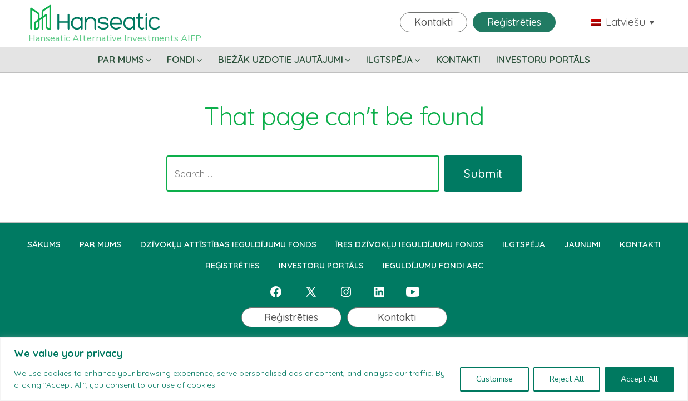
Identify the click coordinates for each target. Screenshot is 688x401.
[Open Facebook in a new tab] (275, 291)
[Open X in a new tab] (311, 291)
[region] (344, 369)
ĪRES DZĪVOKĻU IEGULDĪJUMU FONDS (409, 244)
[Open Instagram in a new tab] (346, 291)
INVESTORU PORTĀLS (543, 59)
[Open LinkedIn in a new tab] (379, 291)
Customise (494, 379)
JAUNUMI (582, 244)
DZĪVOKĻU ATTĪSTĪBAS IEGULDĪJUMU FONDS (228, 244)
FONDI (184, 59)
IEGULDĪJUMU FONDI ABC (433, 265)
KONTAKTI (458, 59)
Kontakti (433, 22)
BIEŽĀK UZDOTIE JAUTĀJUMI (284, 59)
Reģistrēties (514, 22)
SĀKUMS (44, 244)
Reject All (567, 379)
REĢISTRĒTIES (232, 265)
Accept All (639, 379)
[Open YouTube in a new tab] (412, 291)
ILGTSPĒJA (393, 59)
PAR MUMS (124, 59)
